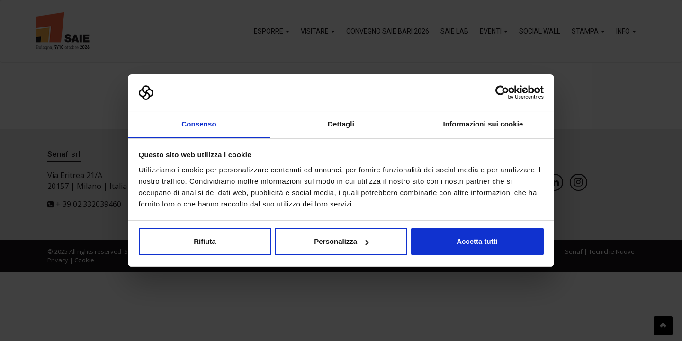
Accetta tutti (477, 241)
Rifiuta (205, 241)
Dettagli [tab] (341, 124)
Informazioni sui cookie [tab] (483, 124)
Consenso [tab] (198, 124)
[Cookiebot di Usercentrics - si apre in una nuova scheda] (502, 93)
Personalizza (341, 241)
